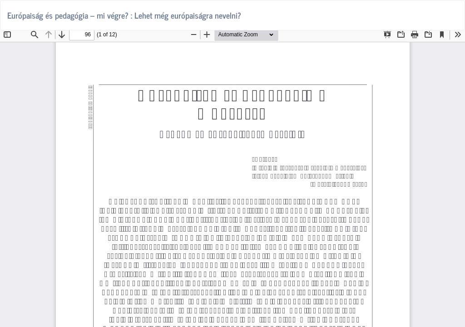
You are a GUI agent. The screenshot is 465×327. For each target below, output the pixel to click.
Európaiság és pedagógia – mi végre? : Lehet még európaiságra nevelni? (124, 15)
